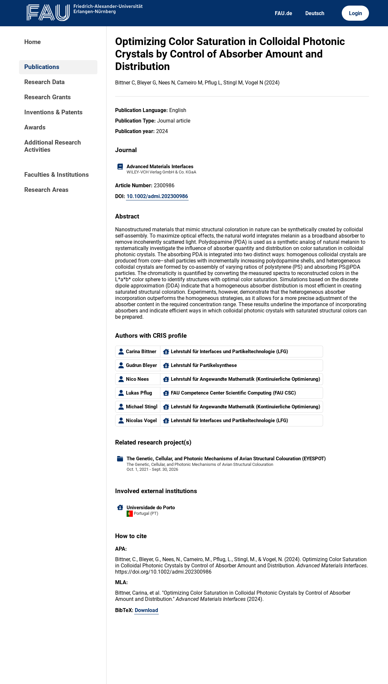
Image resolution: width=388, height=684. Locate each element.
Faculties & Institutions (56, 174)
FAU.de (283, 13)
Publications (41, 67)
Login (355, 13)
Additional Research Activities (52, 146)
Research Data (44, 82)
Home (32, 42)
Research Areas (46, 190)
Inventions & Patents (53, 112)
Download (146, 610)
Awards (35, 127)
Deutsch (314, 13)
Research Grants (47, 97)
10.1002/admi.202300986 (157, 196)
